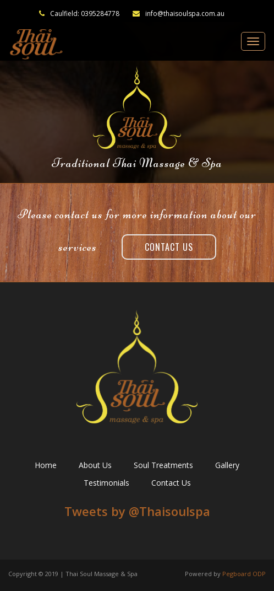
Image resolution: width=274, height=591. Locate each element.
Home (46, 465)
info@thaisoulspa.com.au (178, 13)
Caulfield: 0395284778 (84, 13)
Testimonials (106, 482)
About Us (95, 465)
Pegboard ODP (244, 573)
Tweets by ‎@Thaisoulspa (137, 511)
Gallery (227, 465)
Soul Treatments (163, 465)
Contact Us (169, 247)
